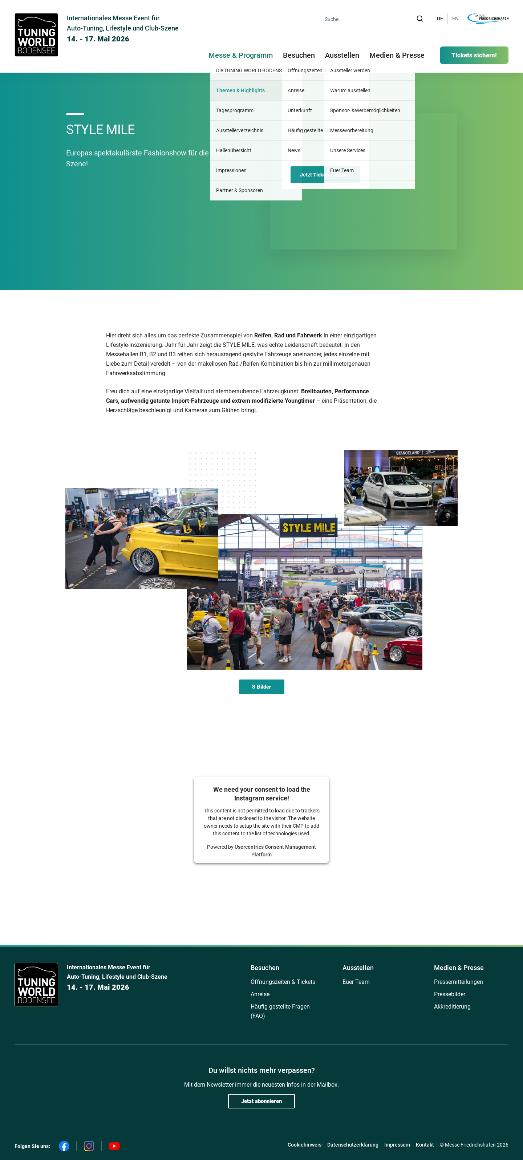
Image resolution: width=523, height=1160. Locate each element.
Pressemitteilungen (458, 981)
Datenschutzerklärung (352, 1145)
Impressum (397, 1145)
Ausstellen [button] (342, 55)
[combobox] (373, 18)
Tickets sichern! (474, 55)
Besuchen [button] (299, 55)
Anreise (260, 994)
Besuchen (265, 968)
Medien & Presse (397, 55)
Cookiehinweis (304, 1145)
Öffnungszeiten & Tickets (283, 981)
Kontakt (425, 1145)
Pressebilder (449, 994)
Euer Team (356, 981)
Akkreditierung (452, 1006)
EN (455, 18)
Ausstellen (358, 968)
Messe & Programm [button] (240, 55)
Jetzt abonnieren (261, 1101)
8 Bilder (261, 687)
